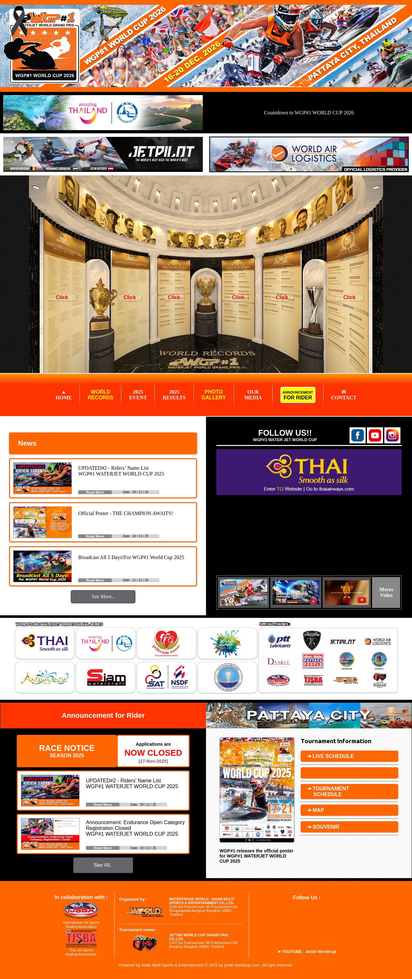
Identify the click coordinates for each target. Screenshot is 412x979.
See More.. (103, 596)
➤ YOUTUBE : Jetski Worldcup (306, 951)
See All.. (103, 865)
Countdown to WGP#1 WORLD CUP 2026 (309, 112)
